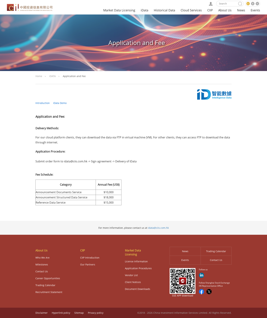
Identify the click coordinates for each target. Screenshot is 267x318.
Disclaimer (41, 312)
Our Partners (87, 264)
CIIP (210, 10)
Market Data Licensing (119, 10)
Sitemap (79, 312)
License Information (136, 261)
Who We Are (42, 257)
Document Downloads (137, 289)
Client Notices (133, 282)
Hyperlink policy (61, 312)
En (248, 3)
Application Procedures (138, 268)
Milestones (41, 264)
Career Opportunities (47, 278)
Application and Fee (74, 76)
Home (38, 76)
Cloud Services (191, 10)
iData (144, 10)
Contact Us (41, 271)
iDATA (52, 76)
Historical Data (164, 10)
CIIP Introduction (89, 257)
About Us (225, 10)
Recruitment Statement (48, 292)
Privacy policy (95, 312)
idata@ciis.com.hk (158, 227)
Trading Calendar (45, 285)
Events (255, 10)
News (241, 10)
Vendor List (131, 275)
